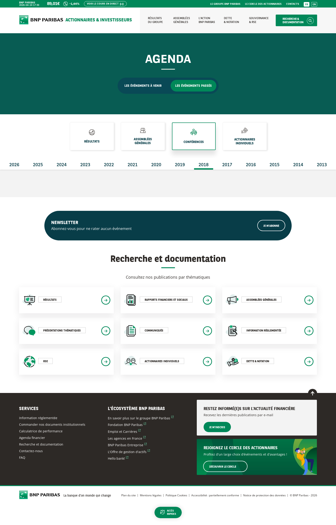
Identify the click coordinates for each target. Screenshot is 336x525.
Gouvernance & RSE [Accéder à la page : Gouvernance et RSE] (259, 20)
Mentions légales (151, 495)
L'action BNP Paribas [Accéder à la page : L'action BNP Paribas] (207, 20)
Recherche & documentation (293, 21)
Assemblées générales (143, 141)
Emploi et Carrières (124, 431)
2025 (38, 165)
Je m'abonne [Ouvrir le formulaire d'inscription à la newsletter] (271, 226)
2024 (62, 165)
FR (306, 4)
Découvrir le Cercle (228, 466)
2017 (227, 165)
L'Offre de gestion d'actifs (129, 452)
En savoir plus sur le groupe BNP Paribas (141, 418)
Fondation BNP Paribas (127, 425)
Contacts (292, 4)
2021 (133, 165)
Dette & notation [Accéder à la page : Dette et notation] (231, 20)
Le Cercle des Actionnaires (263, 4)
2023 (85, 165)
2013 (322, 165)
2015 (275, 165)
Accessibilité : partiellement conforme (215, 495)
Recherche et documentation (41, 444)
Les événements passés (193, 85)
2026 (14, 165)
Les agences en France (127, 438)
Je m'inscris (217, 427)
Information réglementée (38, 418)
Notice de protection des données (264, 495)
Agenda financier (32, 438)
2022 (109, 165)
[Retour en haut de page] (312, 393)
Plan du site (128, 495)
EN (314, 4)
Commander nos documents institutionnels (52, 424)
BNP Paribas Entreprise (127, 445)
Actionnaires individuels (244, 141)
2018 (204, 165)
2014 (298, 165)
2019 (180, 165)
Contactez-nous (31, 451)
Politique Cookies (176, 495)
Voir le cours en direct (103, 4)
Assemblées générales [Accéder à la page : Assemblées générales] (181, 20)
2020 (156, 165)
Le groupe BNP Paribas (225, 4)
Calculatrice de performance (41, 431)
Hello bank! (118, 458)
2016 (251, 165)
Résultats (92, 140)
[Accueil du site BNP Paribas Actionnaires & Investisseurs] (41, 20)
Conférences (194, 141)
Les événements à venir (143, 85)
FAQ (22, 457)
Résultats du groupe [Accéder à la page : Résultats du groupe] (155, 20)
